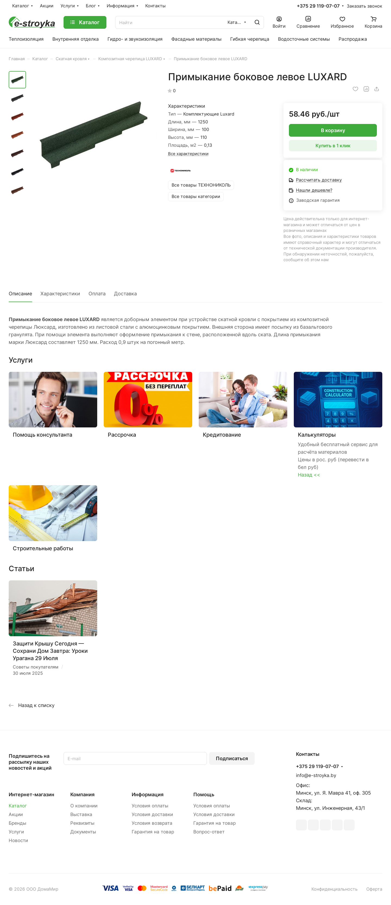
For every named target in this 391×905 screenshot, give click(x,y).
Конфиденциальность (334, 889)
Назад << (309, 475)
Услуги (16, 831)
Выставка (81, 814)
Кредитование (222, 434)
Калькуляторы (317, 434)
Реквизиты (82, 823)
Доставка (125, 293)
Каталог (18, 805)
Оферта (374, 889)
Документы (83, 831)
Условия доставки (152, 814)
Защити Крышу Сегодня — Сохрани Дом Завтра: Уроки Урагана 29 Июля (50, 651)
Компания (82, 794)
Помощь (203, 794)
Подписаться (232, 758)
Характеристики (60, 293)
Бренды (17, 823)
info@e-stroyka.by (316, 775)
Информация (147, 794)
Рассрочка (122, 434)
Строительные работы (43, 548)
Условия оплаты (150, 805)
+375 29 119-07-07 (318, 6)
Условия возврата (152, 823)
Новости (18, 840)
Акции (16, 814)
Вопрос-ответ (209, 831)
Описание (20, 293)
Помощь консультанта (42, 434)
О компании (83, 805)
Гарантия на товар (153, 831)
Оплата (97, 293)
